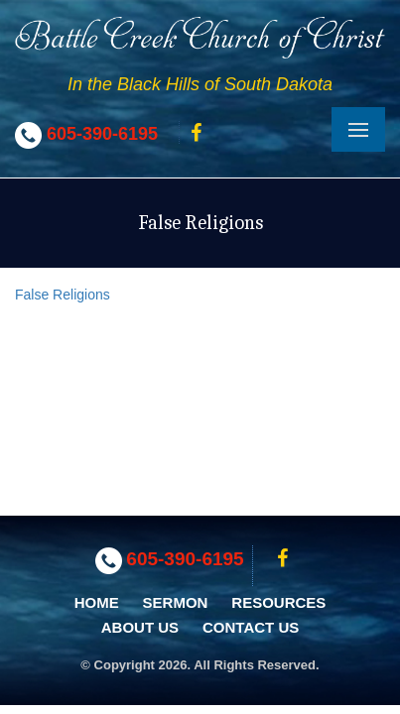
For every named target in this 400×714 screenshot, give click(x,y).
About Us (140, 627)
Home (96, 602)
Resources (278, 602)
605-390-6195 (102, 134)
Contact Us (250, 627)
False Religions (62, 294)
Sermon (175, 602)
